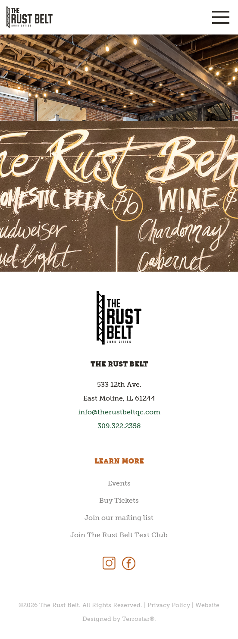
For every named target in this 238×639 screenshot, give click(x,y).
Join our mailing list (119, 518)
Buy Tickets (119, 500)
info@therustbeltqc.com (119, 412)
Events (119, 483)
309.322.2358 (119, 426)
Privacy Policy (168, 605)
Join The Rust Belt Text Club (119, 535)
